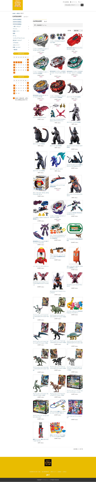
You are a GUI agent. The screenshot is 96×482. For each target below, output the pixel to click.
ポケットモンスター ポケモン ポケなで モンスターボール (41, 193)
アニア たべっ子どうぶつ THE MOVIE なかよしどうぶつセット (74, 312)
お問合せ (66, 471)
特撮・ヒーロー (17, 47)
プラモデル (15, 42)
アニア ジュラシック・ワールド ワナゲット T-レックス (41, 416)
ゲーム (14, 35)
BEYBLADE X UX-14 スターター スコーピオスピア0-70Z (40, 96)
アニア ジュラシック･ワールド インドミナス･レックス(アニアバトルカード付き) (74, 369)
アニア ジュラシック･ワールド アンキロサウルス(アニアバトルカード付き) (74, 343)
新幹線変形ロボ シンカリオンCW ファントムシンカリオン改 (40, 242)
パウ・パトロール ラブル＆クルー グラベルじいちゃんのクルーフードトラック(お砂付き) (58, 237)
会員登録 (66, 2)
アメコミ (15, 28)
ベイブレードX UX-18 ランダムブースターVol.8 (57, 42)
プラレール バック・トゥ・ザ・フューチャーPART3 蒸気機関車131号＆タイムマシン (57, 256)
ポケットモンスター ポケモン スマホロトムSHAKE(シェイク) (75, 267)
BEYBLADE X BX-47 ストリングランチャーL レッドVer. (75, 48)
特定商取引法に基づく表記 (34, 471)
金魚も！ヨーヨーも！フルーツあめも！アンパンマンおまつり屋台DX (57, 435)
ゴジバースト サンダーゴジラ (56, 169)
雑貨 (14, 33)
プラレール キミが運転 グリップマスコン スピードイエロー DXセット (58, 412)
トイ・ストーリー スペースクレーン (41, 266)
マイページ (73, 2)
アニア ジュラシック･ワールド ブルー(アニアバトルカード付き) (40, 394)
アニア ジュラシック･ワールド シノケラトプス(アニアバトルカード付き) (58, 316)
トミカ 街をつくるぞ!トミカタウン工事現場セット (41, 218)
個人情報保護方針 (45, 471)
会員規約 (60, 471)
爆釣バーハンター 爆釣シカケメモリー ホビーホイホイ (41, 440)
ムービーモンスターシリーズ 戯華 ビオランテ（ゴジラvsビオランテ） (75, 165)
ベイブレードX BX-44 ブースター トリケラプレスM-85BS (41, 72)
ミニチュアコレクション (19, 38)
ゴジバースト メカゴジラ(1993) (73, 122)
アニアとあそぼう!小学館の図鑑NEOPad (74, 239)
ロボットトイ (16, 45)
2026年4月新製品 (17, 19)
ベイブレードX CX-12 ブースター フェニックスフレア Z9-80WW (58, 96)
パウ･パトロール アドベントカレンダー (74, 417)
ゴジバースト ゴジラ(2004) (39, 170)
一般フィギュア (17, 26)
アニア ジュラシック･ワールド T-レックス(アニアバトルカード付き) (57, 394)
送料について (54, 471)
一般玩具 (18, 13)
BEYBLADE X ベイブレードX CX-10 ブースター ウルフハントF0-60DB (74, 72)
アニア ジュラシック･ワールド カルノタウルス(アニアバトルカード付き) (58, 341)
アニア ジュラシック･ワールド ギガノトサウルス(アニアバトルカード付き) (41, 369)
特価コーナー (16, 31)
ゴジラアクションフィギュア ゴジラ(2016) (74, 146)
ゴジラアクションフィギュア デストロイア (74, 285)
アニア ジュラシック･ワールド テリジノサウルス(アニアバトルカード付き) (41, 316)
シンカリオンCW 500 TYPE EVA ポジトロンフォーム (74, 213)
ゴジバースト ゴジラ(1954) (55, 145)
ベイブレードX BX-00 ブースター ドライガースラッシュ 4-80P (41, 49)
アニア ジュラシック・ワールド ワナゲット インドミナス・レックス (75, 391)
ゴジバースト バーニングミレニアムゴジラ (74, 195)
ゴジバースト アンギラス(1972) (73, 96)
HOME (14, 13)
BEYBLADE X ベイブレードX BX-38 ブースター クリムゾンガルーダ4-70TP (57, 73)
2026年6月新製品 (17, 24)
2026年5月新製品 (17, 21)
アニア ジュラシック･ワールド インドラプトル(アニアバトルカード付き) (58, 367)
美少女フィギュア (17, 40)
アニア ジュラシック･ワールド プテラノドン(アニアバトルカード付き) (40, 342)
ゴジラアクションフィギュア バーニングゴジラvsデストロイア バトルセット (41, 283)
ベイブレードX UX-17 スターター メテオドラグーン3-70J (58, 216)
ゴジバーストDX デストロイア (39, 117)
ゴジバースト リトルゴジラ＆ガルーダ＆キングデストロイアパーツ (57, 120)
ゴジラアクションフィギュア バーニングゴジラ (57, 292)
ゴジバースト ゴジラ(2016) (39, 143)
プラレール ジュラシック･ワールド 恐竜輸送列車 (57, 186)
